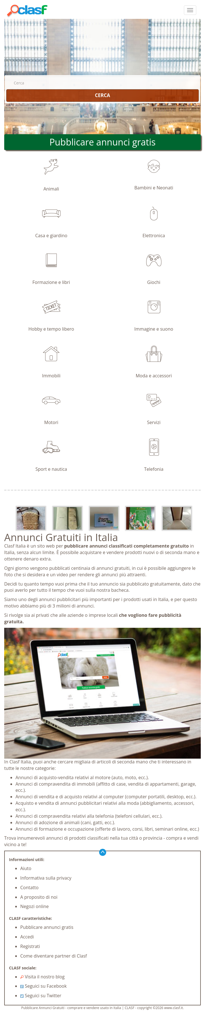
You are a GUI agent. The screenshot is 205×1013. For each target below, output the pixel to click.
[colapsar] (190, 10)
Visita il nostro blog (42, 977)
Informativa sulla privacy (45, 878)
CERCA (102, 95)
